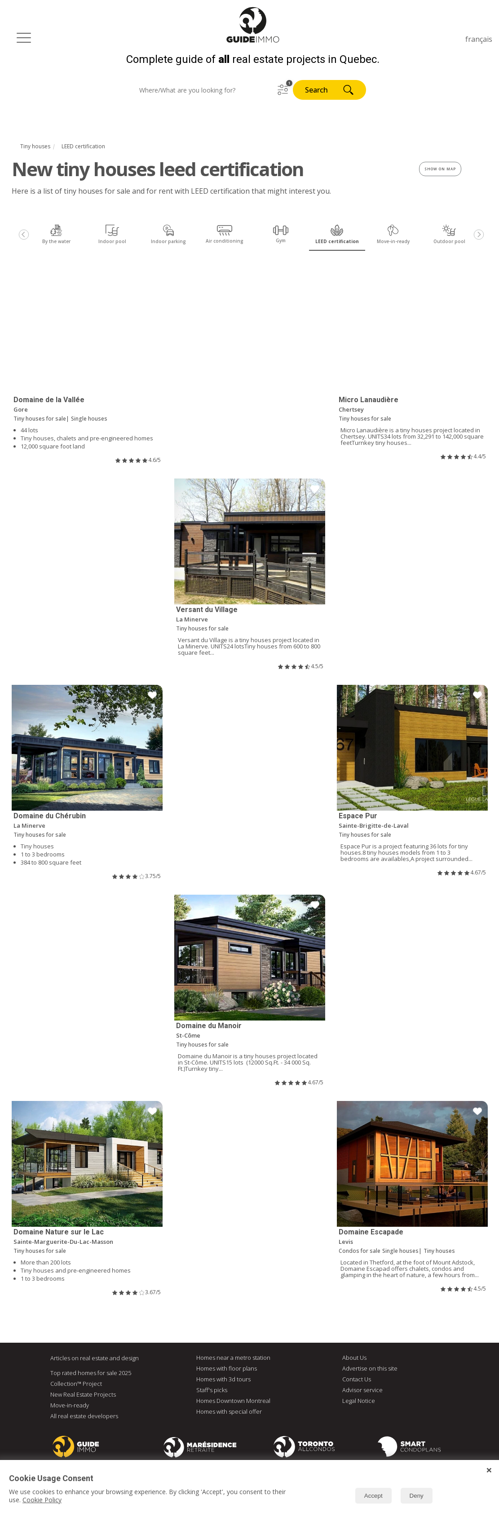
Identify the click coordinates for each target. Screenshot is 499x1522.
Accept (373, 1495)
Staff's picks (211, 1390)
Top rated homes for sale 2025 (90, 1373)
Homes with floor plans (226, 1369)
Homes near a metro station (233, 1358)
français (478, 39)
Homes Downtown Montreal (233, 1401)
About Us (354, 1358)
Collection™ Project (76, 1384)
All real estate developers (84, 1416)
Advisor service (362, 1390)
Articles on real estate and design (94, 1358)
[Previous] (24, 235)
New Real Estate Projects (83, 1395)
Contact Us (356, 1380)
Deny (417, 1495)
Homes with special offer (229, 1412)
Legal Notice (358, 1401)
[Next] (479, 235)
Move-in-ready (69, 1406)
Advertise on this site (369, 1369)
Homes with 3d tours (223, 1380)
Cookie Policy (42, 1499)
